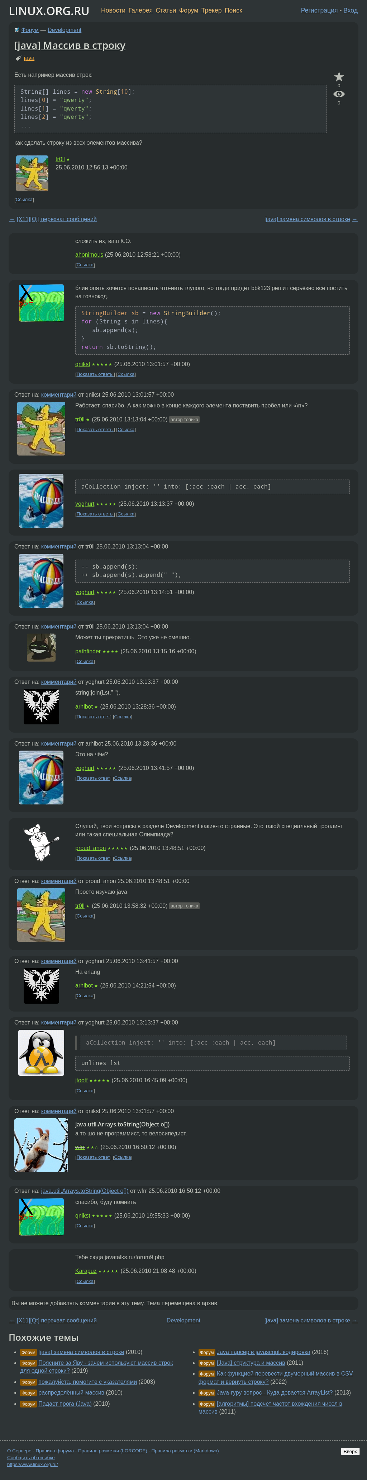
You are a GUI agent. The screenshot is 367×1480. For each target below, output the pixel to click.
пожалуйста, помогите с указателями (87, 1382)
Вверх (350, 1451)
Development (64, 30)
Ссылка (24, 199)
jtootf (81, 1080)
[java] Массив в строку (69, 45)
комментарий (59, 395)
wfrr (80, 1147)
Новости (113, 10)
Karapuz (86, 1271)
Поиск (233, 10)
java (29, 58)
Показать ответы (95, 374)
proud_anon (90, 848)
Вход (350, 10)
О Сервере (19, 1450)
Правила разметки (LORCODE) (112, 1450)
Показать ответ (93, 716)
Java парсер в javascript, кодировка (263, 1352)
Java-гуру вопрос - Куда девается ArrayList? (275, 1393)
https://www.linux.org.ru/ (32, 1464)
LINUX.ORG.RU (49, 10)
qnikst (82, 364)
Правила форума (55, 1450)
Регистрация (319, 10)
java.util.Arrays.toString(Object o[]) (85, 1191)
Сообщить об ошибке (31, 1457)
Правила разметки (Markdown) (185, 1450)
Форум (188, 10)
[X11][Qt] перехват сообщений (57, 219)
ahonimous (89, 255)
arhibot (84, 707)
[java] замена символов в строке (307, 219)
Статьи (166, 10)
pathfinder (88, 651)
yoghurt (84, 504)
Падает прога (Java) (65, 1404)
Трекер (211, 10)
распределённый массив (71, 1393)
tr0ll (60, 159)
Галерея (141, 10)
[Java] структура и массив (251, 1363)
